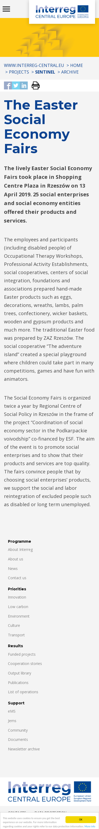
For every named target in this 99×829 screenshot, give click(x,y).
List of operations (23, 691)
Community (18, 730)
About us (15, 558)
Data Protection (51, 812)
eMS (12, 711)
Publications (18, 682)
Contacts (17, 812)
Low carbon (18, 606)
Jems (12, 720)
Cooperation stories (25, 663)
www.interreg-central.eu (34, 65)
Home (76, 65)
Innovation (17, 597)
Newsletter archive (24, 748)
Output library (19, 673)
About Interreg (20, 549)
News (13, 568)
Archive (70, 72)
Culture (14, 625)
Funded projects (22, 654)
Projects (19, 72)
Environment (19, 616)
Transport (16, 634)
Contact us (17, 577)
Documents (18, 739)
